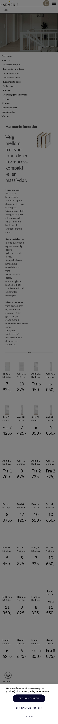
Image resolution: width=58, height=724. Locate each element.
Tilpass (29, 716)
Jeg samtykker (29, 698)
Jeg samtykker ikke (29, 708)
